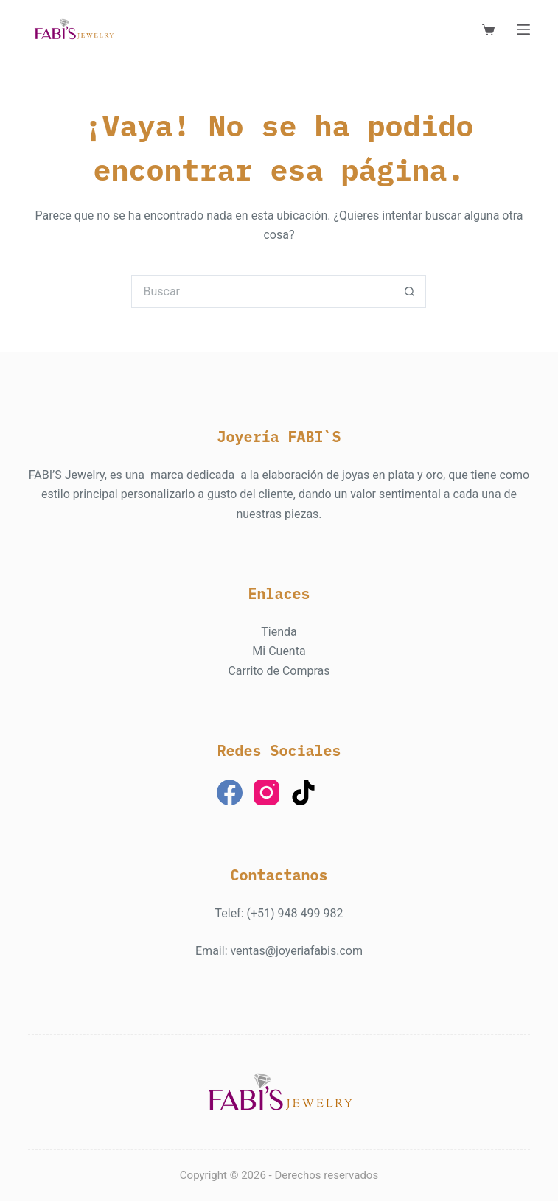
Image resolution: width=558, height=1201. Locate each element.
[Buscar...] (262, 291)
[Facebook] (230, 792)
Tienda (278, 632)
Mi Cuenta (278, 651)
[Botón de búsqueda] (409, 291)
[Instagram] (266, 792)
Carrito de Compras (278, 671)
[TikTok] (303, 792)
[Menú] (523, 29)
